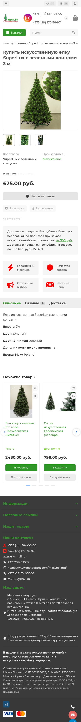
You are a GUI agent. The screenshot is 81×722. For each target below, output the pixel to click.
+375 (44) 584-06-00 (47, 14)
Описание (12, 303)
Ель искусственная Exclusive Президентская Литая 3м (19, 429)
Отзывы (35, 303)
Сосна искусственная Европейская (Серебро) (55, 429)
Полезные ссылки (40, 515)
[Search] (54, 32)
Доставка (57, 303)
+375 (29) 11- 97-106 (21, 573)
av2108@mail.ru (14, 556)
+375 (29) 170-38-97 (47, 22)
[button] (4, 432)
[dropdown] (6, 3)
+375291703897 (18, 562)
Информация (40, 503)
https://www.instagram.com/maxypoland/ (37, 567)
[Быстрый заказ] (21, 477)
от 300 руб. (64, 240)
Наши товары (40, 526)
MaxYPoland (52, 159)
